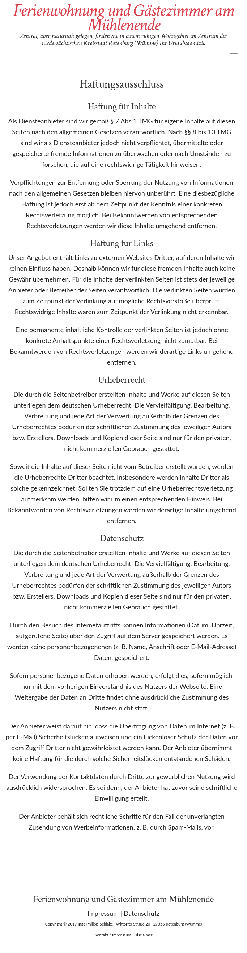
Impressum (103, 913)
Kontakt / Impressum (112, 934)
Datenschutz (141, 913)
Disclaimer (143, 934)
